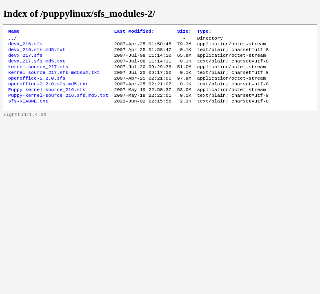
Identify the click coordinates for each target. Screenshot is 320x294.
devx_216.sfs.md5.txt (36, 52)
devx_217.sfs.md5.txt (36, 65)
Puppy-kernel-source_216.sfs (46, 98)
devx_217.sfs (25, 59)
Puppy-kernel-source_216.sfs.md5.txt (58, 105)
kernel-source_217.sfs (38, 72)
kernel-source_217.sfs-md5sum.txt (54, 79)
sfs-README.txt (28, 111)
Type (204, 32)
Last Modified (134, 32)
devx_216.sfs (25, 46)
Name (15, 32)
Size (184, 32)
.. (11, 39)
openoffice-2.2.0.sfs (36, 85)
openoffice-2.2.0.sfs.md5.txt (48, 92)
